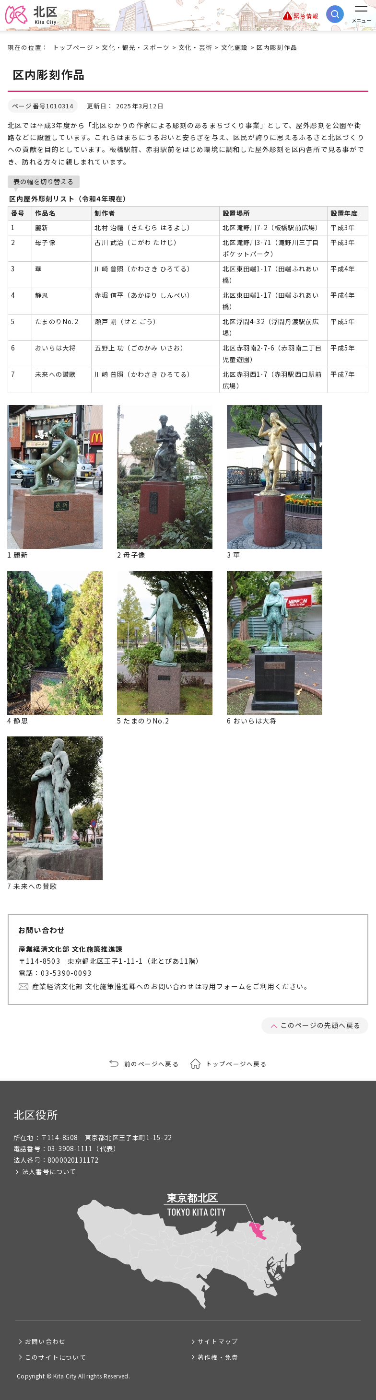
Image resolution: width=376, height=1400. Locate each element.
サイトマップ (218, 1341)
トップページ (73, 47)
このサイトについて (55, 1357)
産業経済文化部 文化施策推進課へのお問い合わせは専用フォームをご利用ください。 (171, 986)
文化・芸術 (195, 47)
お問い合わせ (45, 1341)
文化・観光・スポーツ (136, 47)
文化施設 (234, 47)
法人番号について (49, 1171)
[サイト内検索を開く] (335, 14)
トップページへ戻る (236, 1063)
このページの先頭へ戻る (321, 1025)
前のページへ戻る (151, 1063)
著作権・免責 (218, 1357)
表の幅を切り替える (43, 181)
